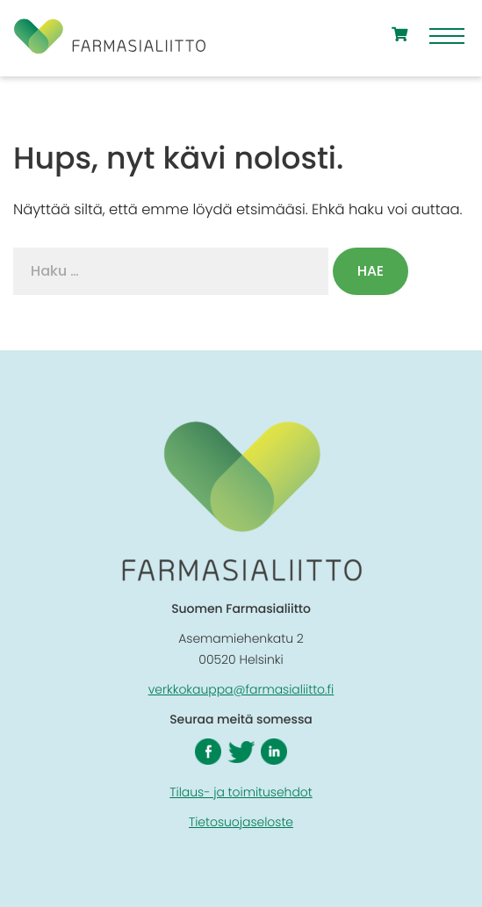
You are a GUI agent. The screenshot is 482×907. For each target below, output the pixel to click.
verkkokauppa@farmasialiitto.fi (241, 689)
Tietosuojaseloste (241, 822)
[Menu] (447, 38)
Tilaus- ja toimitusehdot (240, 792)
